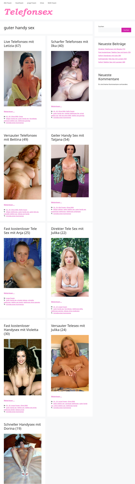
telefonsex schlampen (74, 211)
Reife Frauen (52, 3)
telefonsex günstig (24, 121)
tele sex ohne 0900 (65, 115)
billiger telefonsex (12, 212)
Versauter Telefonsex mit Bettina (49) (20, 137)
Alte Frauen (8, 3)
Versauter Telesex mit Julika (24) (68, 327)
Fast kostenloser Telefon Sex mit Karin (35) (114, 52)
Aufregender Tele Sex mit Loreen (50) (112, 59)
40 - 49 (55, 111)
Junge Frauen (31, 3)
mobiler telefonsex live (72, 113)
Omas (42, 3)
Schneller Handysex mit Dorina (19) (22, 426)
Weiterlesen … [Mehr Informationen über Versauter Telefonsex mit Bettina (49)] (9, 205)
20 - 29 (55, 307)
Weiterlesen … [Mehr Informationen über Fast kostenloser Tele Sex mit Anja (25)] (9, 293)
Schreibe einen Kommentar (15, 123)
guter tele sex (34, 212)
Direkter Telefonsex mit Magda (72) (111, 49)
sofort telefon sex (59, 406)
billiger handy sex (12, 118)
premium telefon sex (10, 121)
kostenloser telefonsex (58, 211)
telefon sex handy (17, 302)
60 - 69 (8, 116)
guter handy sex (23, 118)
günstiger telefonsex (72, 403)
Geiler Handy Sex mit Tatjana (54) (67, 137)
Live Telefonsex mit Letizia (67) (19, 43)
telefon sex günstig (78, 115)
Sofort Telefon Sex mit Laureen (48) (111, 62)
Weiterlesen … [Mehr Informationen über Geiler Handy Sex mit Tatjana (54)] (56, 202)
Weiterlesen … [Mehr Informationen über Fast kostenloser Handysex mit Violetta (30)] (9, 400)
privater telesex (22, 300)
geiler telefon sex (69, 209)
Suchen (101, 26)
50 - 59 (55, 207)
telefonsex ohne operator (32, 302)
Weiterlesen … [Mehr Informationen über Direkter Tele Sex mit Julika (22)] (56, 302)
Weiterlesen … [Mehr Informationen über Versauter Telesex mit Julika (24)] (56, 396)
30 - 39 (8, 405)
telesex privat (19, 410)
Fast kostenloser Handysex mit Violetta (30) (21, 329)
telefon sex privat (30, 407)
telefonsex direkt (9, 410)
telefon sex (20, 407)
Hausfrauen (19, 3)
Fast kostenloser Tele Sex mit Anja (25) (20, 230)
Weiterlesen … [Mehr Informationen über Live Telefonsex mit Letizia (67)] (9, 111)
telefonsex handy (71, 406)
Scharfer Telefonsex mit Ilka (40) (69, 43)
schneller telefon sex (10, 214)
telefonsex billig (77, 309)
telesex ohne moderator (72, 311)
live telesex (33, 118)
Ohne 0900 (14, 116)
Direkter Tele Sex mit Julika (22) (67, 230)
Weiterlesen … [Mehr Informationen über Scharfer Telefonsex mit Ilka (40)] (56, 106)
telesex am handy (23, 214)
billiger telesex (58, 209)
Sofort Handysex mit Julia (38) (109, 55)
